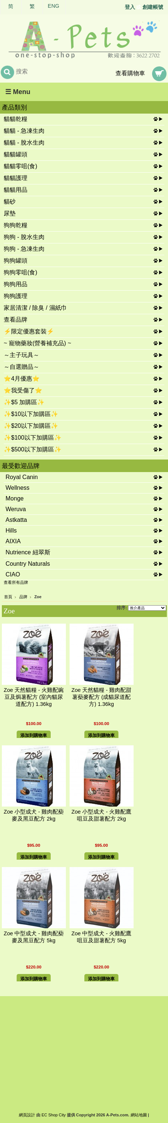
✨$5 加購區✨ (24, 402)
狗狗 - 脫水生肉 (24, 237)
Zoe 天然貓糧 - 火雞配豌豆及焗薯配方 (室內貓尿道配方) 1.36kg (34, 697)
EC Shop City (53, 1115)
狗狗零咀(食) (20, 272)
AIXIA (13, 541)
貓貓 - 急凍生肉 (24, 131)
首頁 (8, 597)
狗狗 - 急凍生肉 (24, 249)
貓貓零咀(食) (20, 166)
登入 (130, 7)
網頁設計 (27, 1115)
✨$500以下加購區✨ (32, 449)
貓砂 (10, 201)
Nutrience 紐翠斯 (28, 552)
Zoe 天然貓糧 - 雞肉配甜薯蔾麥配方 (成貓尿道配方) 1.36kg (101, 697)
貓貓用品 (15, 190)
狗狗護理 (15, 296)
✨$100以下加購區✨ (32, 437)
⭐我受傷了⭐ (23, 390)
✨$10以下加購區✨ (31, 414)
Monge (15, 498)
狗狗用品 (15, 284)
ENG (53, 6)
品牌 (23, 597)
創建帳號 (152, 7)
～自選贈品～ (21, 367)
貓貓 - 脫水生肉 (24, 142)
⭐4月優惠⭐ (22, 378)
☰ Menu (17, 92)
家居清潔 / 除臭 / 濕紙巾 (35, 308)
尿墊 (10, 213)
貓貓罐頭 (15, 154)
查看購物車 (130, 73)
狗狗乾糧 (15, 225)
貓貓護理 (15, 178)
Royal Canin (22, 477)
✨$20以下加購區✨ (31, 426)
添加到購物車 (33, 735)
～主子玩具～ (21, 355)
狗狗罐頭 (15, 260)
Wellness (18, 488)
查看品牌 (15, 319)
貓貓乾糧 (15, 119)
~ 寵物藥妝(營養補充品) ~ (37, 343)
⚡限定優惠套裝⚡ (29, 331)
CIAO (13, 574)
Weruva (16, 509)
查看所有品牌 (16, 582)
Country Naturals (28, 564)
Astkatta (16, 520)
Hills (11, 530)
